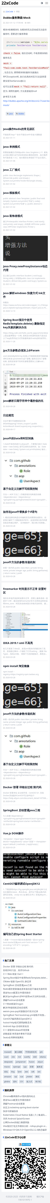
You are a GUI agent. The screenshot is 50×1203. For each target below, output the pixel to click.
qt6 (41, 1052)
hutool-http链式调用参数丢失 (17, 1022)
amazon (7, 1076)
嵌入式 (29, 1081)
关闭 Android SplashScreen (16, 1118)
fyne (20, 1071)
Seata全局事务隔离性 (13, 1037)
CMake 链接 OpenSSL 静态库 (17, 981)
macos (7, 1066)
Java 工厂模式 (11, 170)
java (10, 113)
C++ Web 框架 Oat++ (13, 974)
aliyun (40, 1062)
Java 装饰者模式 (13, 216)
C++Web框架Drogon (13, 1003)
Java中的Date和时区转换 (18, 438)
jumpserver (21, 1062)
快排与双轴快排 (10, 1111)
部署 (32, 1066)
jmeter (29, 1076)
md (19, 1057)
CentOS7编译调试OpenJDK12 (21, 883)
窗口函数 (18, 1052)
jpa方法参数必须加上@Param (21, 350)
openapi (16, 1066)
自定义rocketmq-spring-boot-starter (21, 1107)
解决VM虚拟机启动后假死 (15, 1007)
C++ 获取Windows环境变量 (16, 1030)
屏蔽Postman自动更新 (14, 1000)
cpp (25, 1066)
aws (26, 1071)
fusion (31, 1062)
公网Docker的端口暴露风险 (16, 1122)
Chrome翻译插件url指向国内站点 (19, 1096)
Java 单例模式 (11, 146)
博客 (18, 11)
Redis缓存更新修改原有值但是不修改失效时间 (25, 988)
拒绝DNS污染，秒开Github (16, 970)
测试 (37, 1076)
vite (13, 1057)
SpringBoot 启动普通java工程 (21, 810)
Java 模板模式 (11, 193)
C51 (21, 1081)
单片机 (38, 1081)
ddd (35, 1057)
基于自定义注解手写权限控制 (20, 489)
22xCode (9, 3)
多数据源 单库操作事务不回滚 (17, 1033)
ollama (43, 1057)
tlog (13, 1071)
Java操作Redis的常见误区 (19, 129)
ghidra (7, 1081)
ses (39, 1071)
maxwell (7, 1052)
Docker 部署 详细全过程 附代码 (22, 787)
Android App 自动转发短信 (16, 1026)
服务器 (39, 1066)
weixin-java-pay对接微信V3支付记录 (20, 1011)
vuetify (27, 1057)
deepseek (8, 1062)
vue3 (6, 1057)
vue (21, 1076)
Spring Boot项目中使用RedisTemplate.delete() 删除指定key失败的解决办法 (24, 323)
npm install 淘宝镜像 (16, 666)
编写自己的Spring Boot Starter (22, 934)
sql (15, 1076)
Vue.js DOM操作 (13, 833)
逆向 (15, 1081)
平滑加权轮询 (31, 1052)
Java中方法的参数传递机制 (19, 562)
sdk (32, 1071)
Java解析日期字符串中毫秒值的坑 (23, 401)
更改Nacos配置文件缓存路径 (17, 992)
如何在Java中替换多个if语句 (20, 512)
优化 (6, 1071)
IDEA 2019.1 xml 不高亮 (18, 643)
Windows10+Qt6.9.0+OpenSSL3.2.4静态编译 (25, 1129)
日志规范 (8, 415)
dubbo (20, 113)
